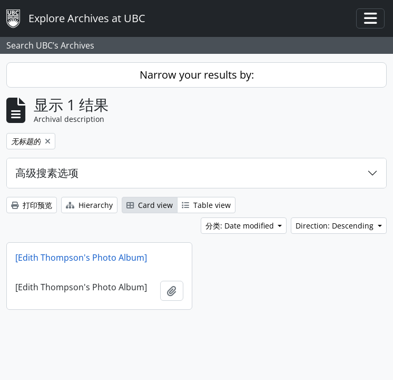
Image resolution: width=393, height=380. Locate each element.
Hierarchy (89, 205)
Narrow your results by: (197, 75)
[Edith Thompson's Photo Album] (81, 257)
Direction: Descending (336, 226)
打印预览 (31, 205)
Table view (206, 205)
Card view (149, 205)
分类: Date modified (240, 226)
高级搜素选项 (46, 173)
